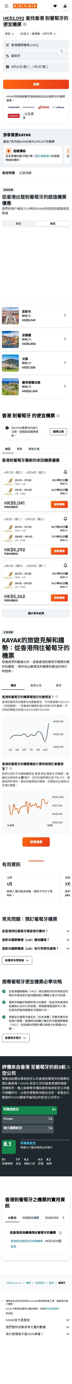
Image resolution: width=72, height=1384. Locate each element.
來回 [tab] (8, 449)
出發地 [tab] (12, 1218)
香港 (13, 1246)
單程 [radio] (18, 223)
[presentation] (24, 24)
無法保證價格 (52, 1308)
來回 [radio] (52, 223)
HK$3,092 (13, 18)
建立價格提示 (43, 156)
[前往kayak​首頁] (25, 6)
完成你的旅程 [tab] (53, 1218)
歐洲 (51, 1282)
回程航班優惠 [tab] (30, 1218)
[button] (6, 6)
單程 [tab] (19, 449)
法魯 (25, 359)
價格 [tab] (13, 685)
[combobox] (10, 34)
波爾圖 (26, 335)
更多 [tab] (58, 685)
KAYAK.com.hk (14, 1282)
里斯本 (26, 311)
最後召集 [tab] (34, 449)
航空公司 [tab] (36, 685)
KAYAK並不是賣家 (38, 1320)
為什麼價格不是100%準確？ (38, 1334)
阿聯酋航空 (28, 1143)
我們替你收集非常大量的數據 (38, 1327)
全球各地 (40, 1282)
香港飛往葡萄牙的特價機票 (27, 1241)
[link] (36, 842)
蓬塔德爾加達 (31, 382)
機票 (28, 1282)
